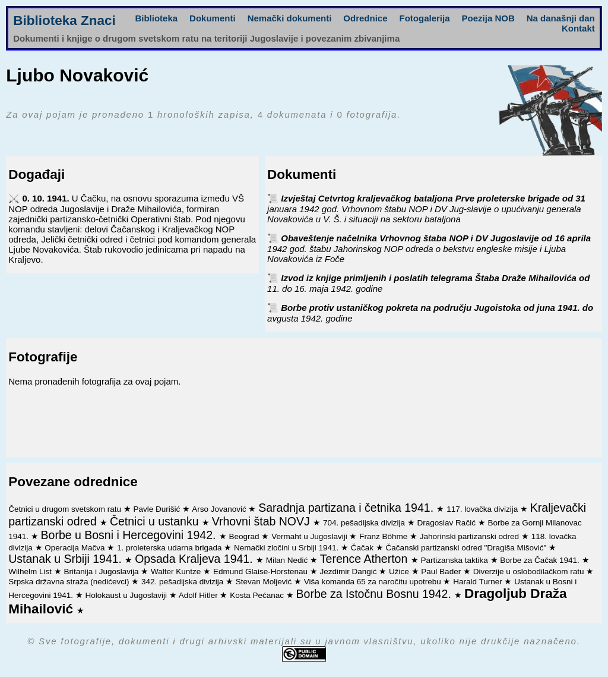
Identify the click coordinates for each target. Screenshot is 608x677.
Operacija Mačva (76, 547)
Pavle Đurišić (158, 509)
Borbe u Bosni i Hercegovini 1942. (130, 534)
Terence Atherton (365, 558)
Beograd (245, 536)
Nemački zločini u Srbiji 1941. (287, 547)
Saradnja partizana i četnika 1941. (347, 507)
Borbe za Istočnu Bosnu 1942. (375, 593)
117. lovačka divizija (483, 509)
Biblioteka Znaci (64, 20)
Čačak (363, 547)
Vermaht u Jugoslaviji (310, 536)
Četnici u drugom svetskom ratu (66, 509)
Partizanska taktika (455, 560)
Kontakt (578, 28)
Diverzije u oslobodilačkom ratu (530, 571)
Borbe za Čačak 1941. (540, 560)
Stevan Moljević (265, 581)
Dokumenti (212, 18)
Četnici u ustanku (156, 521)
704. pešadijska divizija (365, 522)
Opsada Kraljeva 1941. (195, 558)
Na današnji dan (561, 18)
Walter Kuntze (177, 571)
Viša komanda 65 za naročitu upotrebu (374, 581)
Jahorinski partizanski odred (470, 536)
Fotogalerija (425, 18)
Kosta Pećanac (258, 595)
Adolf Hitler (199, 595)
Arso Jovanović (220, 509)
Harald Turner (478, 581)
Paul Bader (442, 571)
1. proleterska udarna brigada (170, 547)
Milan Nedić (288, 560)
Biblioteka (156, 18)
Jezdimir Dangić (349, 571)
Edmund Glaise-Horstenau (261, 571)
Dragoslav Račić (447, 522)
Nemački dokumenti (290, 18)
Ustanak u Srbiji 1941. (66, 558)
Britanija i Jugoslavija (102, 571)
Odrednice (365, 18)
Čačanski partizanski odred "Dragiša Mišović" (467, 547)
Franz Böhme (384, 536)
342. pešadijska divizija (183, 581)
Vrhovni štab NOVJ (263, 521)
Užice (400, 571)
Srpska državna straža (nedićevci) (69, 581)
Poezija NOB (488, 18)
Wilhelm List (31, 571)
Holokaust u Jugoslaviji (127, 595)
